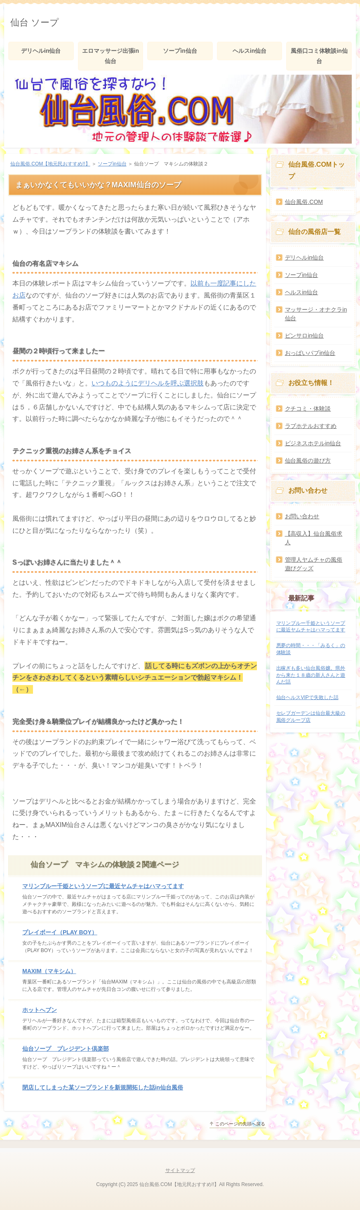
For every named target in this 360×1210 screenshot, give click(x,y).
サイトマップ (180, 1170)
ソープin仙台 (180, 50)
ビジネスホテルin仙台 (313, 443)
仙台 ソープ (34, 22)
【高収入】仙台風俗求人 (314, 538)
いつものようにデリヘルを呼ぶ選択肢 (148, 383)
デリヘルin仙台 (41, 50)
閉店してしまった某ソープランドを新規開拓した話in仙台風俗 (102, 1087)
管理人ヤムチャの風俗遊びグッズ (314, 564)
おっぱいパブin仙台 (310, 353)
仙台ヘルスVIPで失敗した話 (307, 697)
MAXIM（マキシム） (49, 971)
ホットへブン (39, 1010)
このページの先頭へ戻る (240, 1123)
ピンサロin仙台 (304, 335)
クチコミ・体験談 (308, 408)
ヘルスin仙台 (249, 50)
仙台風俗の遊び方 (308, 460)
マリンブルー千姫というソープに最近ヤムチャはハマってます (103, 886)
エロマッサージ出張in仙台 (110, 55)
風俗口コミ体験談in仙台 (319, 55)
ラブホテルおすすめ (311, 426)
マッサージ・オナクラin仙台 (316, 313)
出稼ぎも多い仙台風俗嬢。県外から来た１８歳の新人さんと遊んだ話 (311, 675)
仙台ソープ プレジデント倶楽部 (65, 1048)
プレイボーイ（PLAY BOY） (59, 932)
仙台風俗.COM (304, 202)
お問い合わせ (302, 516)
